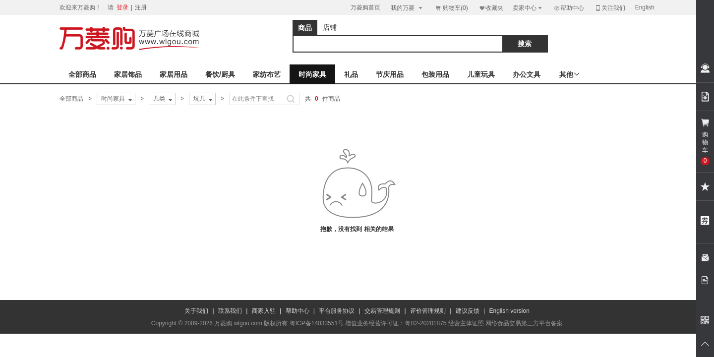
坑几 (203, 99)
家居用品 (173, 74)
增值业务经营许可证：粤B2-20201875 (395, 323)
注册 (141, 7)
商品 (305, 28)
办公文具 (526, 74)
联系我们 (230, 310)
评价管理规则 (428, 310)
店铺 (330, 27)
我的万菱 (407, 7)
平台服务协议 (337, 310)
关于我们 (196, 310)
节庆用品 (390, 74)
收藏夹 (490, 7)
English (644, 7)
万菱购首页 (365, 7)
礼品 (351, 74)
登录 (122, 7)
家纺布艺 (267, 74)
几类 (163, 99)
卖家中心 (528, 7)
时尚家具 (312, 74)
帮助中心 (568, 7)
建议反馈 (467, 310)
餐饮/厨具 (220, 74)
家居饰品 (128, 74)
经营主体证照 (466, 323)
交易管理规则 (382, 310)
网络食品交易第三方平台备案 (524, 323)
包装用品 (435, 74)
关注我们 (610, 7)
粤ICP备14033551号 (317, 323)
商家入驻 (264, 310)
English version (509, 310)
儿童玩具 (481, 74)
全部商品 (82, 74)
